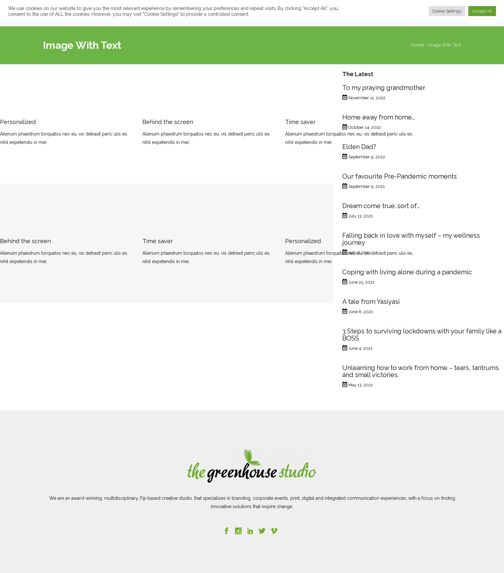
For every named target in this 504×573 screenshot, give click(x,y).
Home (417, 45)
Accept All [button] (482, 11)
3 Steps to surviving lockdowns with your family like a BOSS (421, 334)
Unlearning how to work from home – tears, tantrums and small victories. (420, 371)
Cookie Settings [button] (446, 11)
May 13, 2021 (360, 385)
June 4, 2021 (360, 348)
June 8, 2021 (360, 311)
